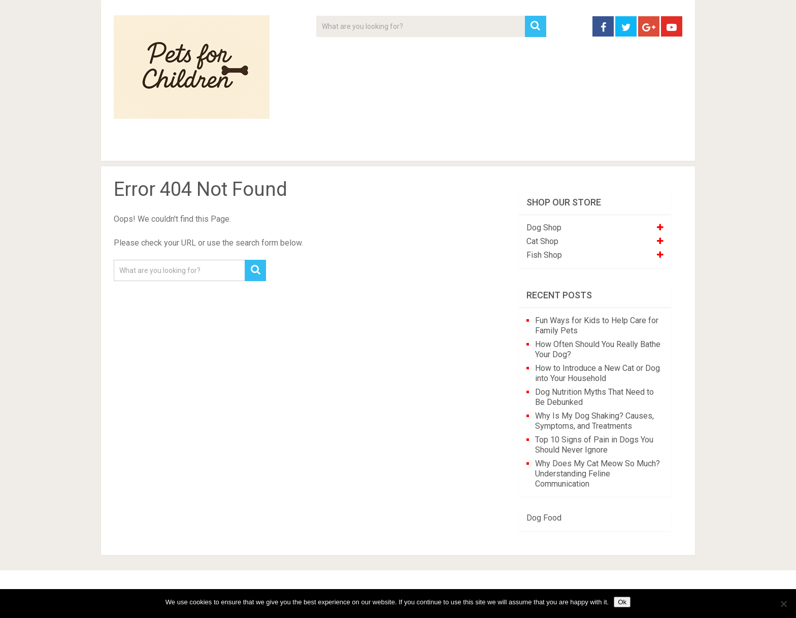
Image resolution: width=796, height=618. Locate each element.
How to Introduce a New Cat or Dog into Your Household (597, 373)
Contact (531, 147)
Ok (622, 602)
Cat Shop (542, 241)
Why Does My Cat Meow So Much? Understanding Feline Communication (597, 474)
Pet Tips (192, 147)
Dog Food (543, 518)
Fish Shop (544, 255)
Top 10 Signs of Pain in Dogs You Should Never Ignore (594, 445)
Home (131, 147)
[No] (783, 604)
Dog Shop (543, 227)
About (366, 147)
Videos (310, 147)
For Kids (253, 147)
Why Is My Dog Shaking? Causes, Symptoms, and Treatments (594, 421)
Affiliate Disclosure (446, 147)
